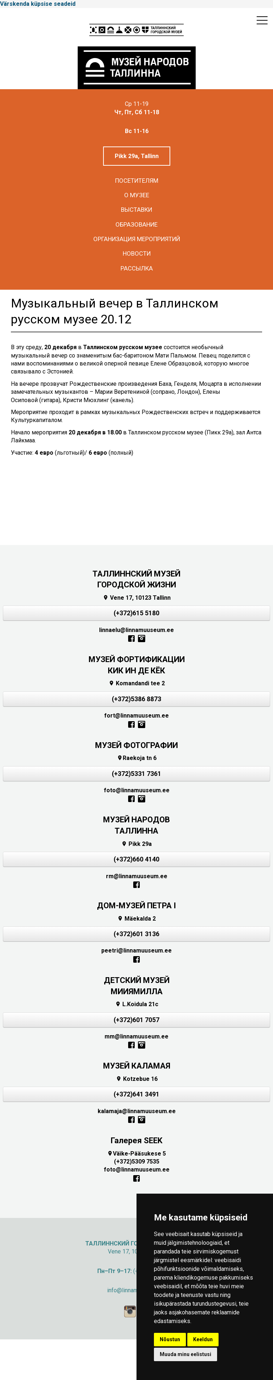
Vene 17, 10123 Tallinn (137, 597)
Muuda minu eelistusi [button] (185, 1354)
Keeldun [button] (203, 1339)
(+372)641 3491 (136, 1094)
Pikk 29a (136, 843)
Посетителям (136, 180)
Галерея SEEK (136, 1140)
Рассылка (137, 268)
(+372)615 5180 (136, 613)
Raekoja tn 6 (136, 758)
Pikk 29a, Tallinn (137, 156)
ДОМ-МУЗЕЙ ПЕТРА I (136, 905)
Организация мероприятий (136, 239)
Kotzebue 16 (137, 1078)
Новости (137, 253)
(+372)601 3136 (136, 934)
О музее (136, 195)
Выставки (136, 209)
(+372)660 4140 (136, 859)
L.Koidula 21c (136, 1004)
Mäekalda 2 (136, 918)
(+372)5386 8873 (136, 699)
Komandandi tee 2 (137, 683)
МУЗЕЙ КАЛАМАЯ (136, 1065)
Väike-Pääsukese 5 (136, 1153)
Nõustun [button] (170, 1339)
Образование (136, 224)
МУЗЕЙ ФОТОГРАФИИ (136, 745)
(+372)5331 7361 (136, 773)
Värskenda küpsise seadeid (38, 3)
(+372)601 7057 (136, 1020)
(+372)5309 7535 (136, 1161)
